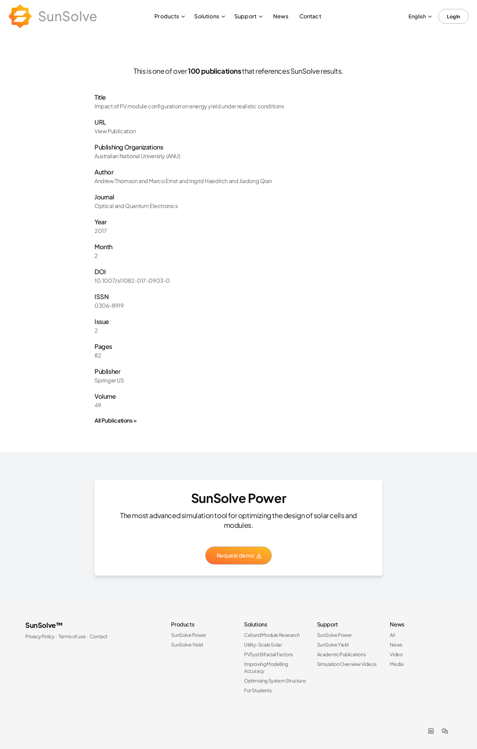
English (420, 16)
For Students (257, 690)
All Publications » (115, 420)
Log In (453, 16)
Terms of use (72, 636)
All (392, 635)
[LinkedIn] (431, 731)
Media (396, 664)
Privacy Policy (39, 636)
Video (396, 654)
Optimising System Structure (275, 680)
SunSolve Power (188, 635)
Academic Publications (341, 654)
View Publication (115, 131)
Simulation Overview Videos (347, 664)
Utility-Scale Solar (263, 644)
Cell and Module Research (271, 635)
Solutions (210, 16)
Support (248, 16)
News (280, 16)
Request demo (239, 555)
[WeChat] (445, 731)
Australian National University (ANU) (137, 156)
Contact (310, 16)
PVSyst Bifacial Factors (268, 654)
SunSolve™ (44, 625)
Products (170, 16)
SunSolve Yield (186, 644)
